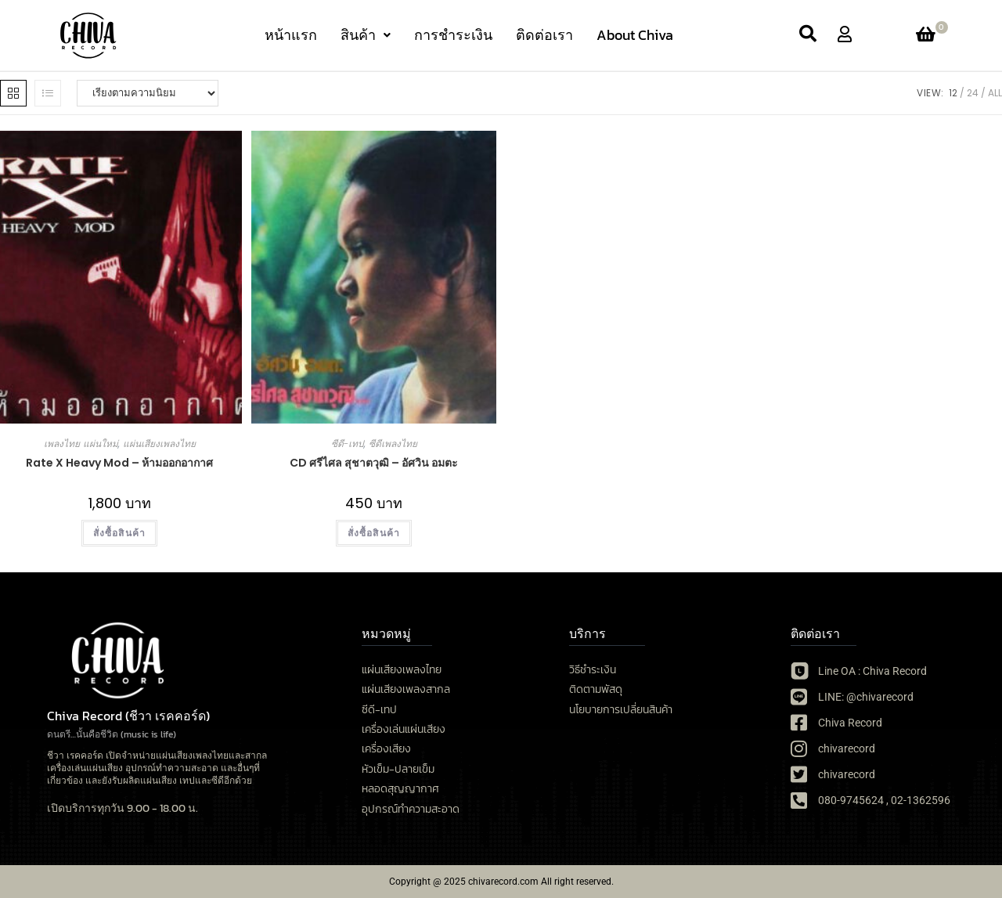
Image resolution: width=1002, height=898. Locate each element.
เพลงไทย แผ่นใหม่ (81, 443)
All (995, 92)
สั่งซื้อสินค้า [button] (374, 532)
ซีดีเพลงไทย (393, 443)
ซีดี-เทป (347, 443)
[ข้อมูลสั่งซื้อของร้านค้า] (147, 93)
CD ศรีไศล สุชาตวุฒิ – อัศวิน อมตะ (374, 463)
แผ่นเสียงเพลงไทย (159, 443)
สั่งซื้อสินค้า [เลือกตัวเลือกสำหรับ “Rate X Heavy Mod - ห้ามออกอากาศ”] (119, 532)
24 (973, 92)
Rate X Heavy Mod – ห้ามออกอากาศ (119, 463)
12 (953, 92)
